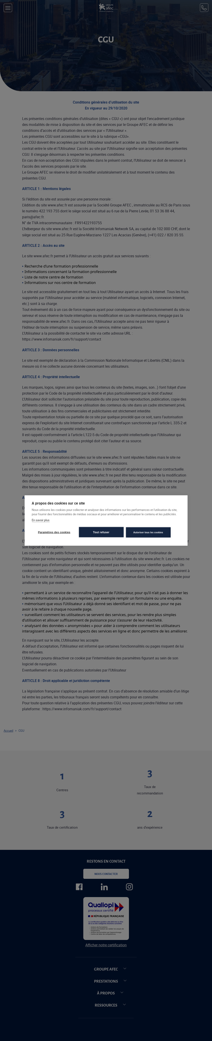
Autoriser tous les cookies (148, 532)
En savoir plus (41, 520)
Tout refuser (101, 532)
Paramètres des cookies (54, 532)
